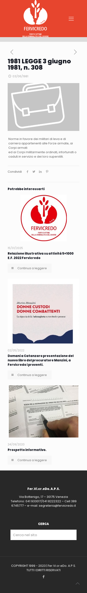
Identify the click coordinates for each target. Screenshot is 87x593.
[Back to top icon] (77, 583)
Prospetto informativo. (27, 450)
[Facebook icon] (43, 576)
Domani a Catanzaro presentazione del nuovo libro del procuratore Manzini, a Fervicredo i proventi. (41, 360)
